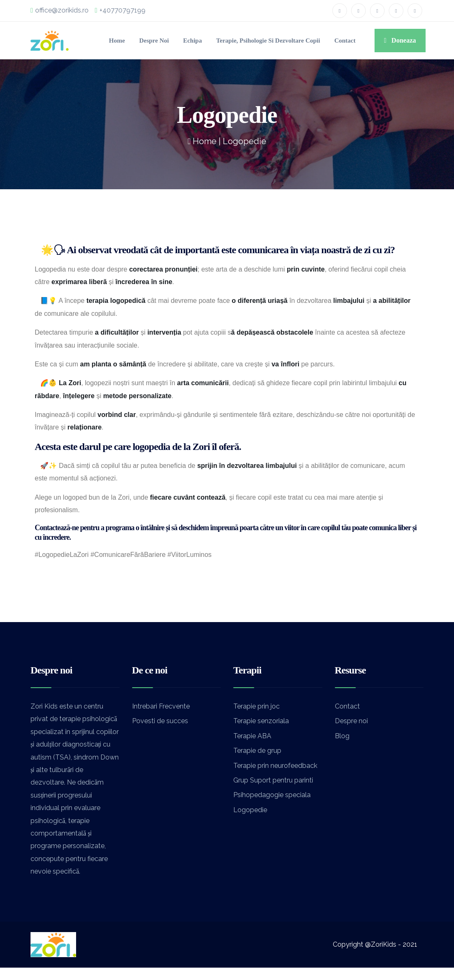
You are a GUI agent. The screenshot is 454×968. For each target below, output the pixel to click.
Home (75, 40)
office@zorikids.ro (62, 10)
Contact (332, 40)
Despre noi (117, 40)
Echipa (159, 40)
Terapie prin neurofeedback (275, 766)
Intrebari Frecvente (161, 706)
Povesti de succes (160, 721)
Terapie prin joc (256, 706)
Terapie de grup (257, 751)
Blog (342, 736)
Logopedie (250, 810)
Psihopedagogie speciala (272, 795)
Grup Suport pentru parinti (273, 780)
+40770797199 (126, 10)
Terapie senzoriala (261, 721)
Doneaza (395, 41)
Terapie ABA (252, 736)
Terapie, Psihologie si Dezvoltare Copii (245, 40)
